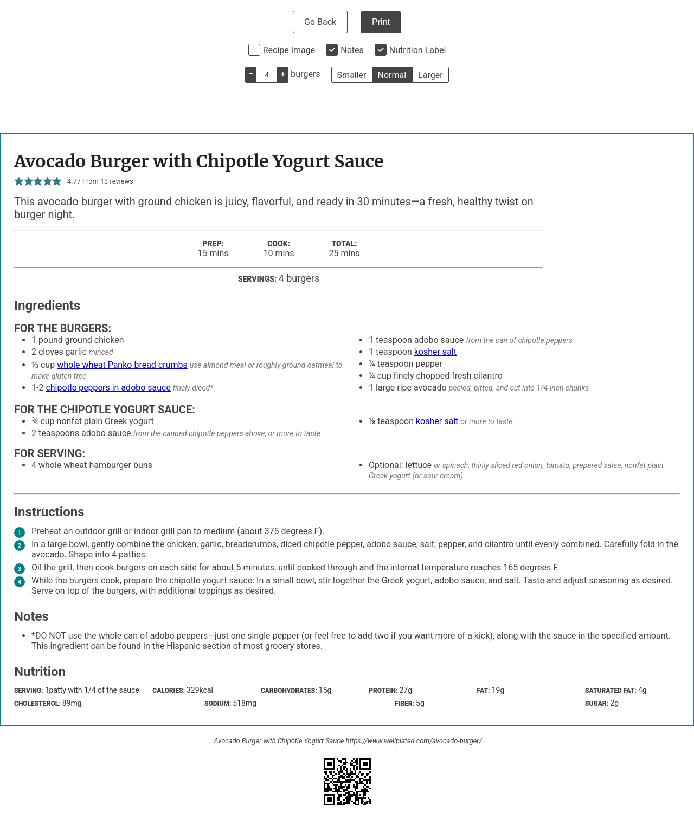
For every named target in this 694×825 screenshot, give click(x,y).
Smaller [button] (352, 75)
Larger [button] (430, 75)
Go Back (320, 22)
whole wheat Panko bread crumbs (122, 365)
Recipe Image (289, 50)
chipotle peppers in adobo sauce (108, 387)
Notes (352, 50)
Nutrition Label (417, 50)
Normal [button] (392, 75)
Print (381, 22)
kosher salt (435, 352)
